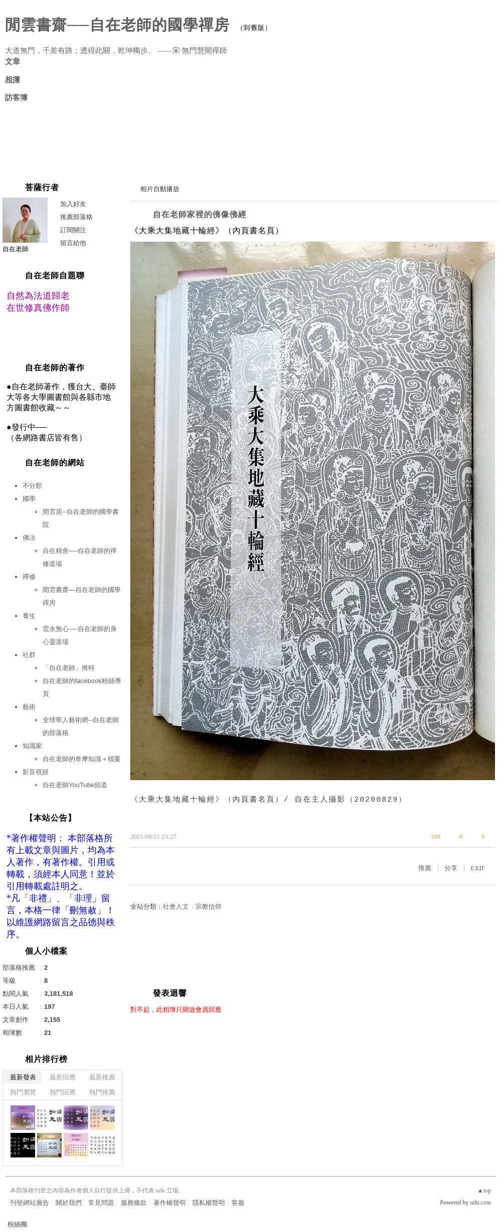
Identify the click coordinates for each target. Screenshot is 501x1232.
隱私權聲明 (208, 1202)
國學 (29, 498)
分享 (450, 868)
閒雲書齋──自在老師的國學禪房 (117, 25)
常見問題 (101, 1202)
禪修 (29, 576)
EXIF (477, 868)
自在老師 (16, 249)
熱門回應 (63, 1092)
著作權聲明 (169, 1202)
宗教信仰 (208, 906)
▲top (484, 1190)
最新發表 (23, 1077)
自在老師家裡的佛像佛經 (199, 214)
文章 (12, 62)
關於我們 (69, 1202)
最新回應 (63, 1077)
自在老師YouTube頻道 (75, 785)
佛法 (29, 537)
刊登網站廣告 (29, 1202)
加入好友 (73, 204)
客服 (237, 1202)
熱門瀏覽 (23, 1092)
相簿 (12, 80)
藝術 (29, 707)
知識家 (32, 746)
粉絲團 (17, 1224)
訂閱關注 (73, 230)
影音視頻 (36, 772)
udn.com (480, 1202)
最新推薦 (102, 1077)
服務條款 (134, 1202)
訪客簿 (16, 98)
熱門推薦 (102, 1092)
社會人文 (176, 906)
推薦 (424, 868)
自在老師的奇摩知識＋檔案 (82, 759)
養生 (29, 616)
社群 (29, 655)
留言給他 (73, 243)
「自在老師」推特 (69, 668)
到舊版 (254, 28)
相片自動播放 (159, 189)
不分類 (32, 485)
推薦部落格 (76, 217)
